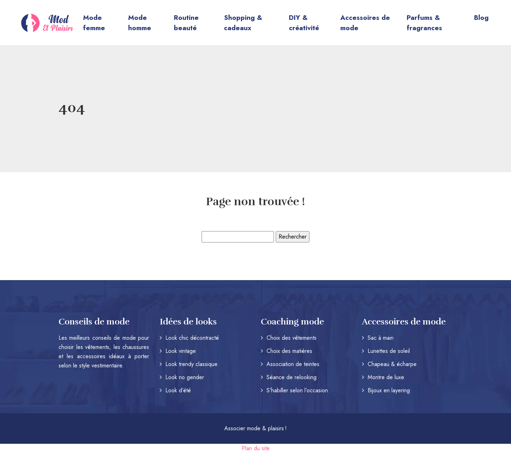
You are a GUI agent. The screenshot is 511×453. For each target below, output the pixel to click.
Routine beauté (186, 23)
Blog (481, 17)
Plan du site (256, 448)
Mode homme (139, 23)
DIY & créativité (304, 23)
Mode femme (94, 23)
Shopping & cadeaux (243, 23)
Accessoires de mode (365, 23)
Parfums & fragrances (424, 23)
